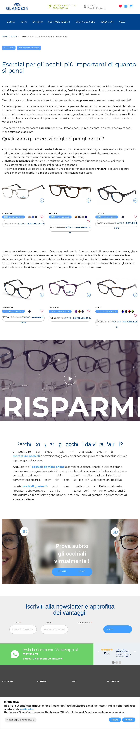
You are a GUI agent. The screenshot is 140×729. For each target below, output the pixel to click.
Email (49, 623)
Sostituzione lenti (59, 22)
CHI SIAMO (7, 681)
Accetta (128, 720)
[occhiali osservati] (121, 6)
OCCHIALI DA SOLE (85, 22)
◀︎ (99, 651)
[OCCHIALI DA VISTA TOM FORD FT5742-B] (23, 291)
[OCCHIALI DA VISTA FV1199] (23, 196)
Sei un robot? (84, 623)
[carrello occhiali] (131, 6)
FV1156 (70, 318)
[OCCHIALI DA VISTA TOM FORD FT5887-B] (116, 196)
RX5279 (69, 229)
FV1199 (23, 224)
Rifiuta (114, 720)
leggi (126, 656)
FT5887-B (116, 224)
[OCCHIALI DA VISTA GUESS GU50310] (116, 291)
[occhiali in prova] (126, 6)
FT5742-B (23, 319)
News (14, 36)
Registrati (100, 8)
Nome (18, 623)
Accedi (91, 8)
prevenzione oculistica (29, 48)
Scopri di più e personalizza (20, 720)
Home (4, 36)
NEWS (122, 22)
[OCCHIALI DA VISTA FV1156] (70, 291)
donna (11, 22)
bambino (38, 22)
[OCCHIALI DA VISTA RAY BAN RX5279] (70, 196)
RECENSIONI (106, 22)
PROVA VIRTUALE (13, 217)
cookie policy (27, 709)
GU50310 (116, 323)
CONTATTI (42, 681)
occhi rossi (8, 48)
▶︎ (136, 651)
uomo (23, 22)
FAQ (74, 681)
